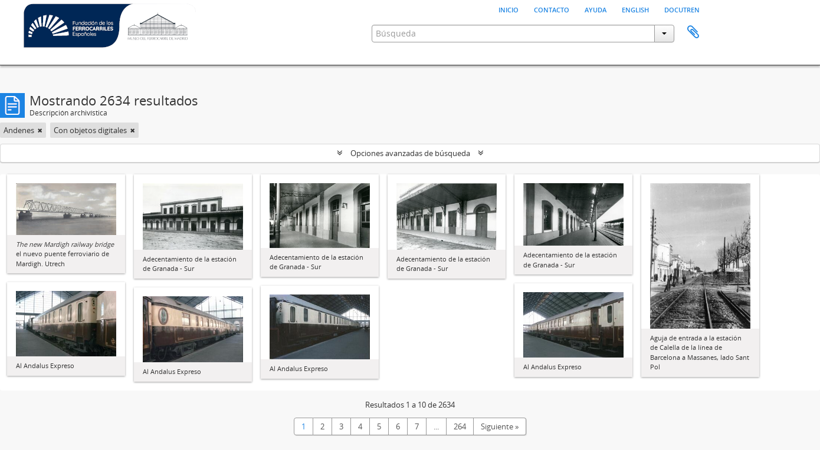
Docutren (682, 8)
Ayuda (595, 8)
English (635, 8)
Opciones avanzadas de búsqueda (410, 153)
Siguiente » (500, 426)
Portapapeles (693, 32)
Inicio (508, 8)
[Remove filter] (40, 130)
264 (460, 426)
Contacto (551, 8)
